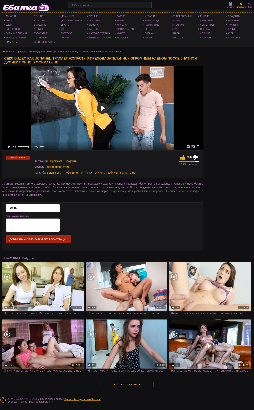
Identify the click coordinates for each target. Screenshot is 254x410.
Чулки (231, 33)
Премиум (178, 25)
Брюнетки (12, 42)
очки (89, 172)
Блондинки (13, 29)
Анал (9, 20)
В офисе (39, 29)
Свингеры (206, 20)
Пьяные (177, 29)
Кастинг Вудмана (99, 33)
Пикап (176, 20)
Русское (177, 37)
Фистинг (233, 25)
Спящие (205, 33)
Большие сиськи (16, 33)
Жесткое (66, 33)
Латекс (121, 16)
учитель (100, 172)
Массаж (122, 25)
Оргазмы (150, 33)
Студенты (234, 16)
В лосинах (40, 20)
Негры (149, 29)
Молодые (122, 37)
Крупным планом (100, 37)
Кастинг (94, 29)
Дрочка (65, 25)
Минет (121, 33)
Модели (230, 5)
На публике (152, 25)
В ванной (39, 16)
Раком (176, 33)
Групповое (40, 37)
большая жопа (51, 172)
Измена (94, 25)
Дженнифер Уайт (58, 166)
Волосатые (40, 33)
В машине (40, 25)
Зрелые (93, 16)
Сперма (205, 29)
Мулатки (150, 16)
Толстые (233, 20)
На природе (152, 20)
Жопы (65, 37)
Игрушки (94, 20)
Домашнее (67, 16)
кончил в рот (128, 172)
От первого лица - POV (184, 16)
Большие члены (16, 37)
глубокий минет (74, 172)
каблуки (112, 172)
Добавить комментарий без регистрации (38, 239)
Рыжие (204, 16)
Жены (64, 29)
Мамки (121, 20)
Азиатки (11, 16)
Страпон (205, 37)
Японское (234, 37)
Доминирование (71, 20)
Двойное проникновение (46, 42)
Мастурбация (125, 29)
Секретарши (207, 25)
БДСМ (9, 25)
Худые (232, 29)
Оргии (148, 37)
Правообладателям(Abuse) (82, 399)
